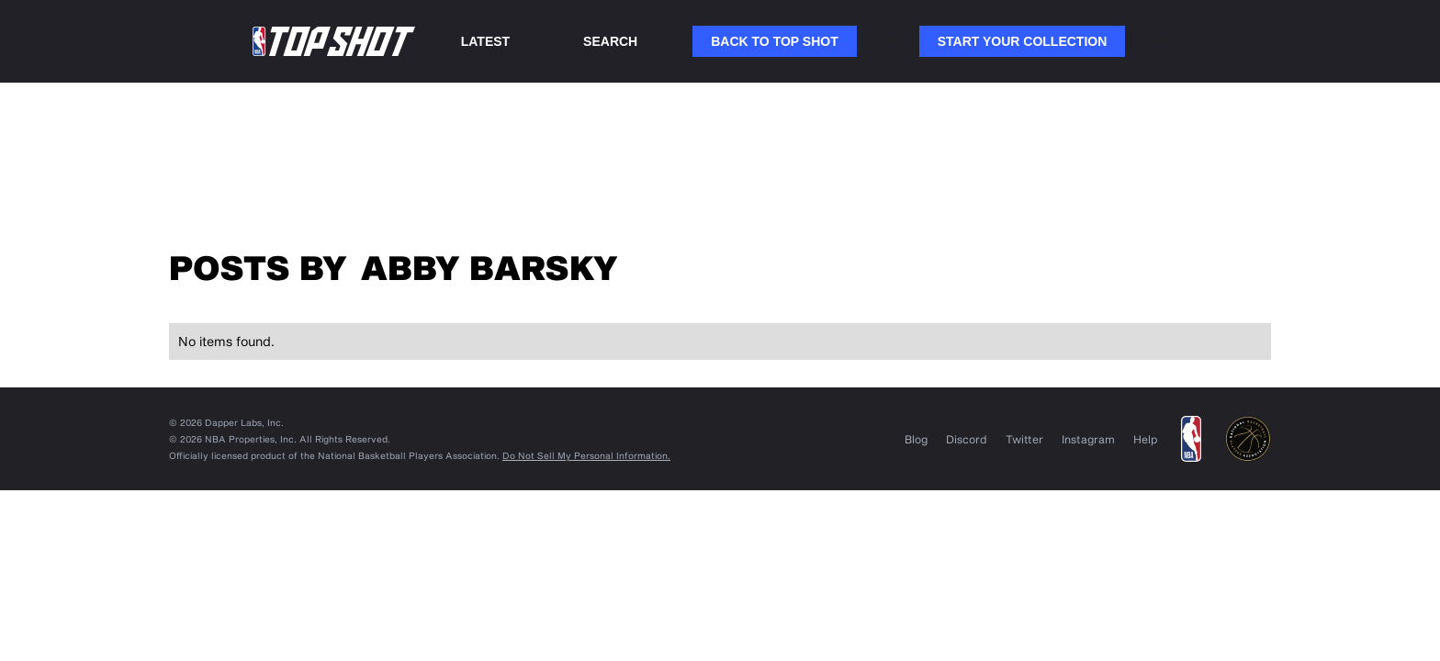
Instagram (1088, 438)
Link (888, 41)
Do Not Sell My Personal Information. (586, 455)
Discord (966, 438)
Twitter (1024, 438)
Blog (916, 438)
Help (1145, 438)
